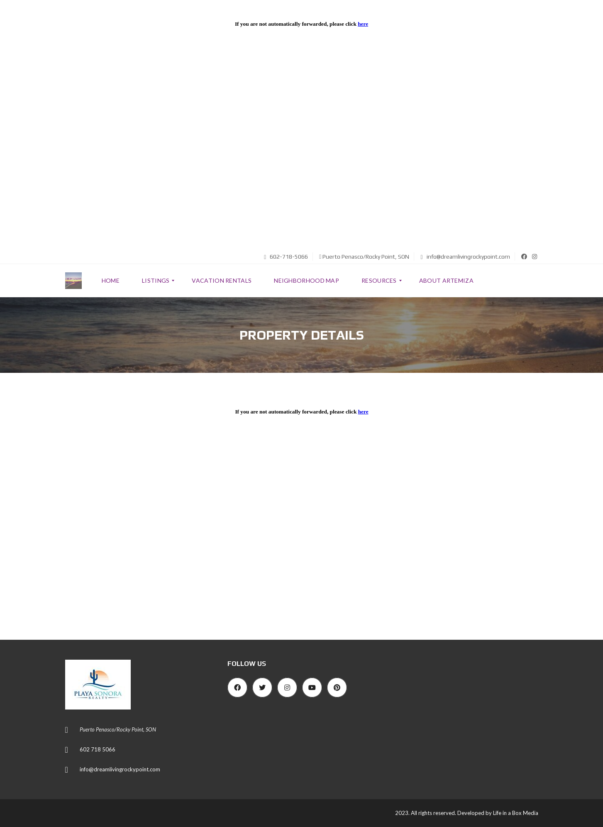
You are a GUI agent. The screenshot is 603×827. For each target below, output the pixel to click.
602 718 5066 (97, 749)
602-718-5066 (286, 256)
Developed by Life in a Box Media (497, 813)
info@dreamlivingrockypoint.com (465, 256)
